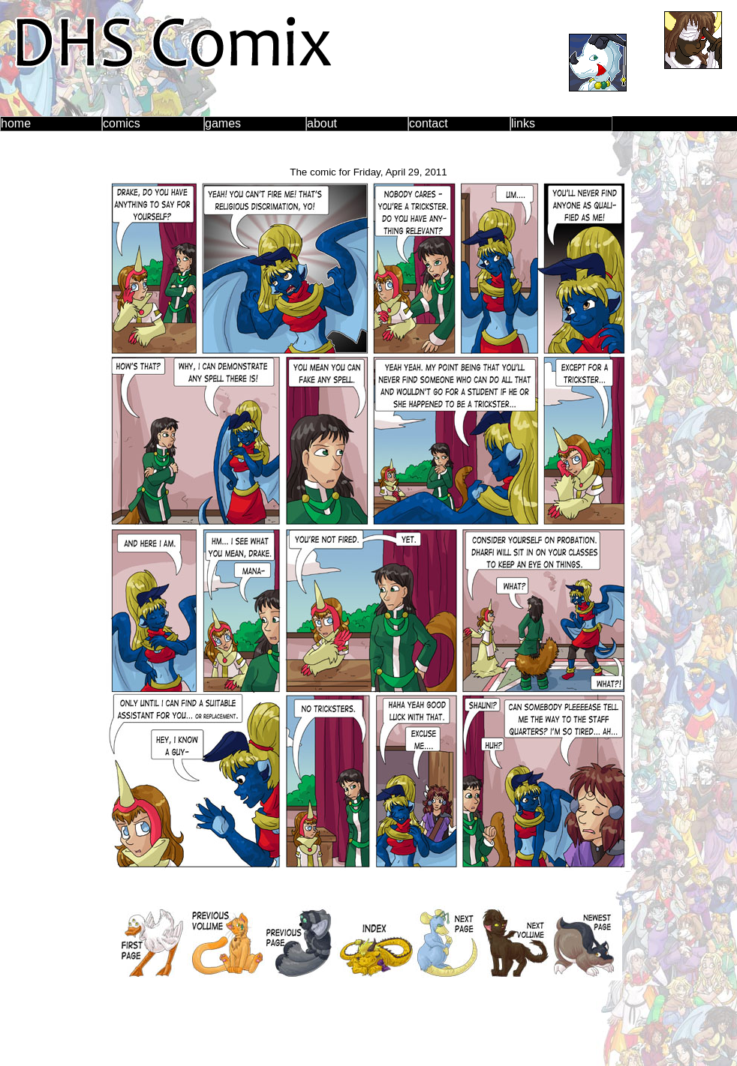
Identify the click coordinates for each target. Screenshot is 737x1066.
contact (428, 123)
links (523, 123)
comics (121, 123)
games (223, 123)
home (16, 123)
